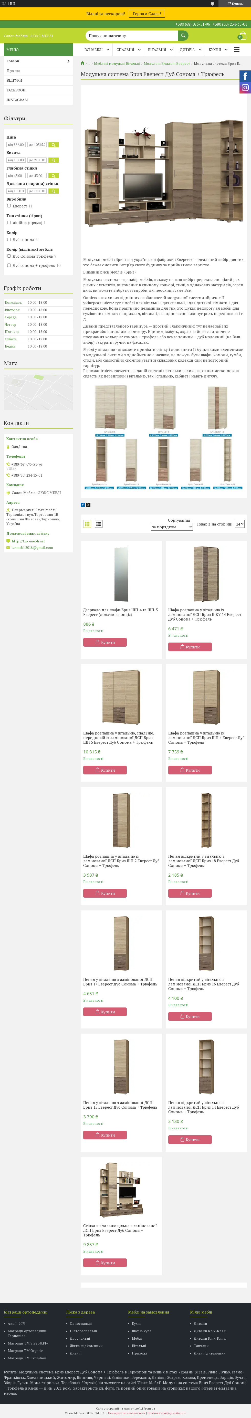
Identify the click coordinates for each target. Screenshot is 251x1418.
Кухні (136, 1323)
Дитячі (75, 1353)
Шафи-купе (141, 1330)
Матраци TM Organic (25, 1350)
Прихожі (139, 1353)
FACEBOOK (16, 90)
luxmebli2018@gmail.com (32, 547)
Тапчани (201, 1345)
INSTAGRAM (17, 99)
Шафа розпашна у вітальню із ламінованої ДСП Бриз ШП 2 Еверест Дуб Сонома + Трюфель (121, 861)
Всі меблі (94, 49)
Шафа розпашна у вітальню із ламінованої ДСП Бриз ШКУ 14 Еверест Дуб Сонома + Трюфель (204, 614)
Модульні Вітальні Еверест (167, 63)
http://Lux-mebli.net (28, 541)
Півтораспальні (83, 1330)
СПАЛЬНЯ (125, 49)
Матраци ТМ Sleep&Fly (28, 1343)
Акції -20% (16, 1323)
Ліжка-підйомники (86, 1345)
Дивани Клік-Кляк (210, 1330)
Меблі (137, 1338)
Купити (108, 642)
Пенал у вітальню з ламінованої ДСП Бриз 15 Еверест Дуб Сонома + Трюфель (120, 1104)
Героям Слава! (147, 13)
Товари (13, 60)
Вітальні (139, 1345)
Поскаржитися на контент (126, 1413)
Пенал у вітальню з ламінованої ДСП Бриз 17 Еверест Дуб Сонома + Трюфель (120, 981)
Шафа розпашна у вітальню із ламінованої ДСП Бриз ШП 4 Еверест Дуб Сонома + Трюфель (206, 737)
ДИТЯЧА (187, 49)
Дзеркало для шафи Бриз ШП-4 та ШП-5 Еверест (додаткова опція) (120, 612)
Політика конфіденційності (167, 1413)
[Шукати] (183, 33)
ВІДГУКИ (14, 80)
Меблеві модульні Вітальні (117, 63)
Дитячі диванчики (210, 1353)
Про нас (13, 70)
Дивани (200, 1323)
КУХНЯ (215, 49)
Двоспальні (80, 1338)
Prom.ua (149, 1408)
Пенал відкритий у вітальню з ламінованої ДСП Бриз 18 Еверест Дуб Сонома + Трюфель (203, 861)
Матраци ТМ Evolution (27, 1358)
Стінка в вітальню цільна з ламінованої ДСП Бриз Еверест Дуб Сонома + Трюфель (120, 1230)
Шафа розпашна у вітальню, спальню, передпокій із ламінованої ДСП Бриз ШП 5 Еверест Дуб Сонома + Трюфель (118, 737)
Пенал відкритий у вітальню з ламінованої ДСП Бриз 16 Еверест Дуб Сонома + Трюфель (203, 984)
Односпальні (81, 1323)
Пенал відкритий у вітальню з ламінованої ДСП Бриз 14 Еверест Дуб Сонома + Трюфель (203, 1107)
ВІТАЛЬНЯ (157, 49)
